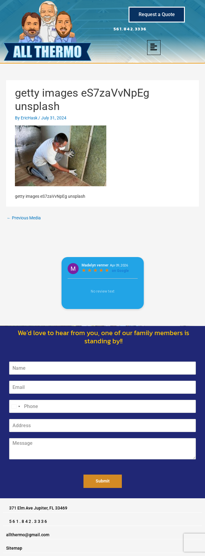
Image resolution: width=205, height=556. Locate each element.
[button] (154, 47)
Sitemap (14, 548)
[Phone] (102, 406)
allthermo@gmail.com (27, 534)
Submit (103, 481)
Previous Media (24, 217)
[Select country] (15, 406)
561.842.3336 (130, 29)
